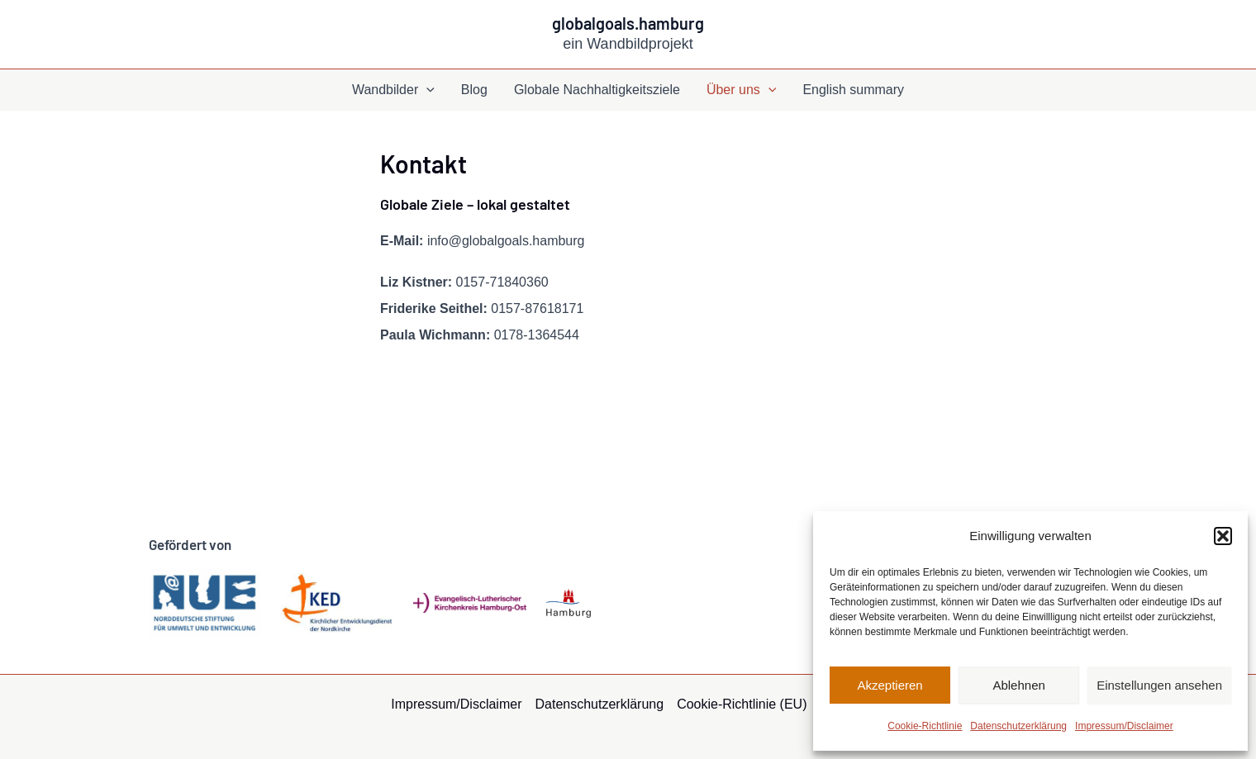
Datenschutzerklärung (1018, 726)
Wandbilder (393, 90)
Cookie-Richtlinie (924, 726)
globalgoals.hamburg (628, 23)
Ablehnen (1018, 685)
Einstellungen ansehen (1159, 685)
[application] (426, 90)
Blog (474, 90)
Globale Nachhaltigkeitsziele (597, 90)
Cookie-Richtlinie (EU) (741, 704)
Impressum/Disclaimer (1124, 726)
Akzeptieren (889, 685)
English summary (853, 90)
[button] (1223, 536)
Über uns (741, 90)
